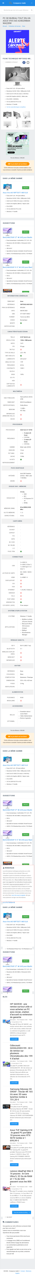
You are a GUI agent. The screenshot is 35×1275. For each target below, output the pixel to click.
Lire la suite (14, 1039)
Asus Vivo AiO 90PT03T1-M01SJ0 (15, 193)
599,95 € (25, 262)
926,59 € (25, 187)
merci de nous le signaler (18, 895)
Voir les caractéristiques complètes (16, 107)
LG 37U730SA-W (9, 902)
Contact (23, 1271)
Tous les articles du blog (22, 1212)
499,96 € (25, 232)
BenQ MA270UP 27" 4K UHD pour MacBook (18, 237)
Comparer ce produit (11, 62)
